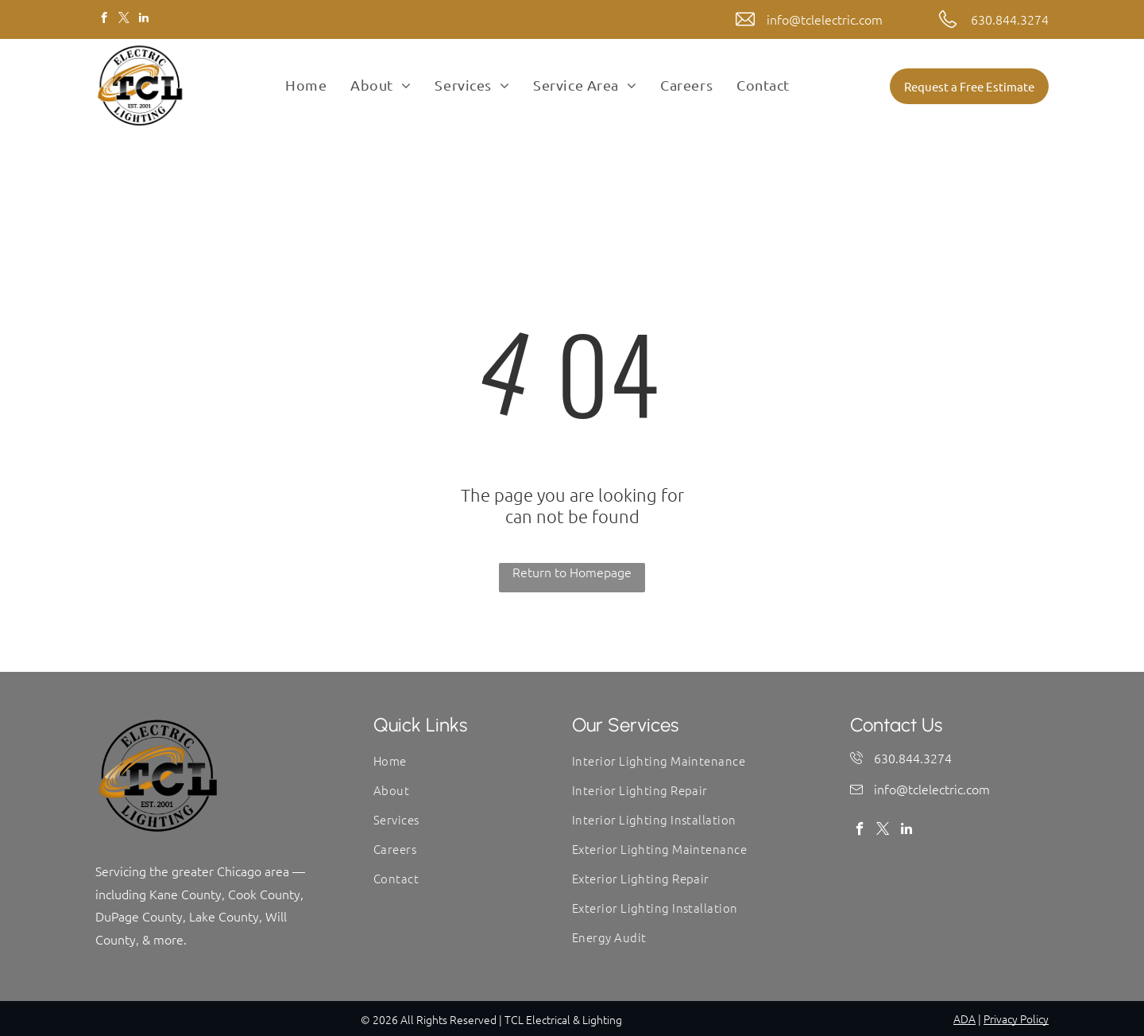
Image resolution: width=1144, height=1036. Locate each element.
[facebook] (103, 20)
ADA (964, 1018)
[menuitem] (305, 85)
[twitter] (123, 20)
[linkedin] (143, 20)
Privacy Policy (1016, 1018)
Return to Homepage (572, 571)
